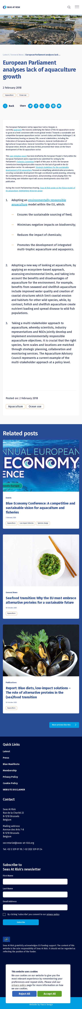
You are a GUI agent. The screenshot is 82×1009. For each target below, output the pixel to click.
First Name (8, 876)
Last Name (8, 888)
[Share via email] (59, 106)
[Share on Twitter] (30, 106)
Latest (6, 55)
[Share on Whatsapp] (47, 106)
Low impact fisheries (26, 523)
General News (17, 55)
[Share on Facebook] (36, 106)
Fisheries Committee (25, 162)
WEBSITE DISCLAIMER (14, 789)
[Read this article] (41, 467)
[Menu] (77, 7)
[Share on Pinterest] (53, 106)
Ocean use (22, 95)
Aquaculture (9, 95)
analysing (18, 130)
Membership (10, 770)
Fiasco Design (46, 1004)
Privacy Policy (10, 776)
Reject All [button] (24, 993)
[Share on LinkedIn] (41, 106)
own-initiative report (18, 156)
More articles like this (61, 725)
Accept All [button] (50, 993)
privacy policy (53, 914)
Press (6, 757)
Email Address (10, 901)
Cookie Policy (10, 783)
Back (8, 106)
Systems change (43, 523)
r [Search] (69, 7)
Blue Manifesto (11, 764)
